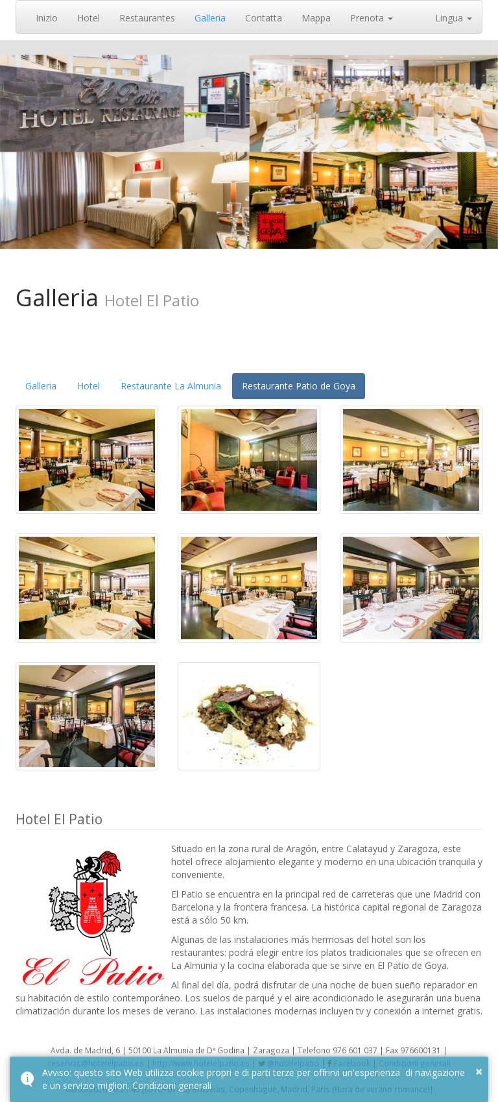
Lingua (453, 18)
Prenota (371, 18)
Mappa (316, 18)
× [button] (478, 1071)
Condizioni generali (171, 1085)
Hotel (88, 18)
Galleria (210, 18)
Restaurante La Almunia (171, 386)
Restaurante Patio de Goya (298, 386)
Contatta (263, 18)
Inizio (47, 18)
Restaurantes (147, 18)
